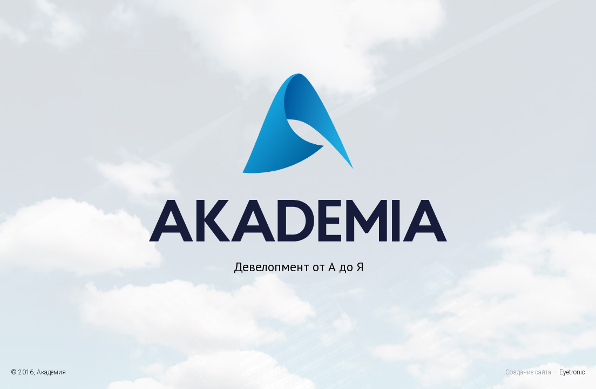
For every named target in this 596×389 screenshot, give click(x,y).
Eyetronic (572, 372)
